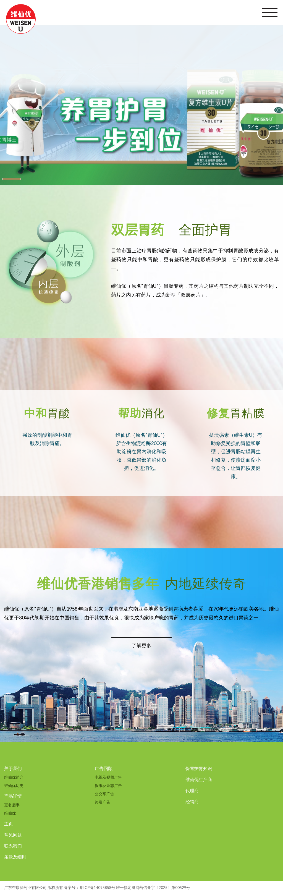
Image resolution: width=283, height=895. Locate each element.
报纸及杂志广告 (108, 785)
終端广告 (102, 802)
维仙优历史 (13, 785)
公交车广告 (104, 793)
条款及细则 (15, 856)
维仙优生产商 (198, 779)
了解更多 (141, 645)
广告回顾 (103, 768)
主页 (8, 823)
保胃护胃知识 (198, 768)
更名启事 (12, 804)
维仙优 (10, 813)
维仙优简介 (13, 777)
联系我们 (13, 845)
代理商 (192, 790)
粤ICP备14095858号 (97, 887)
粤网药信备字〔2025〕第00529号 (161, 887)
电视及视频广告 (108, 777)
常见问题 (13, 834)
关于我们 (13, 768)
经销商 (192, 801)
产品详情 (13, 796)
